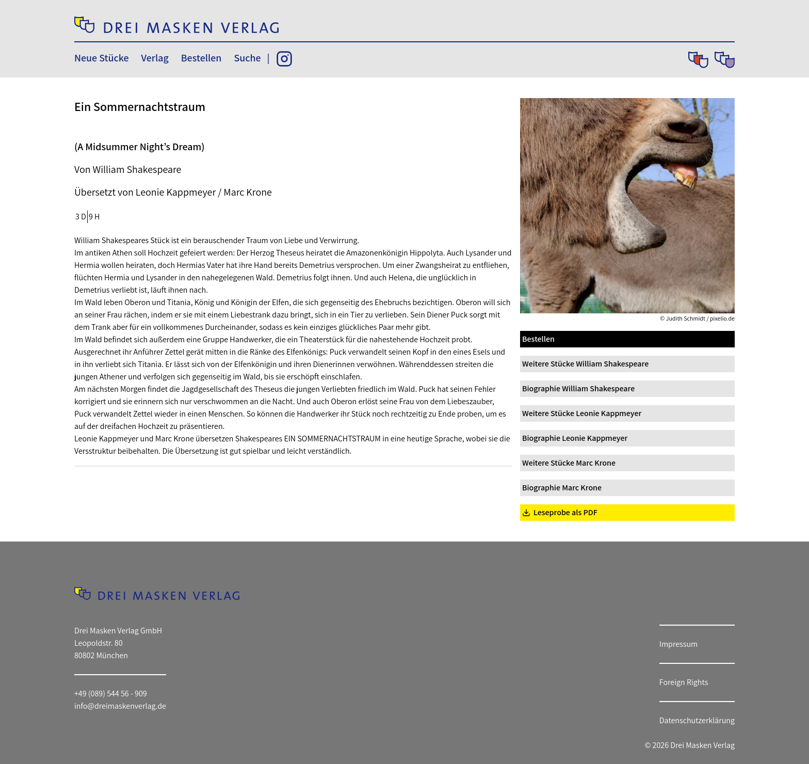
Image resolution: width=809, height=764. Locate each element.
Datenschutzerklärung (697, 720)
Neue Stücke (101, 58)
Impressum (678, 644)
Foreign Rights (683, 682)
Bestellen (201, 58)
